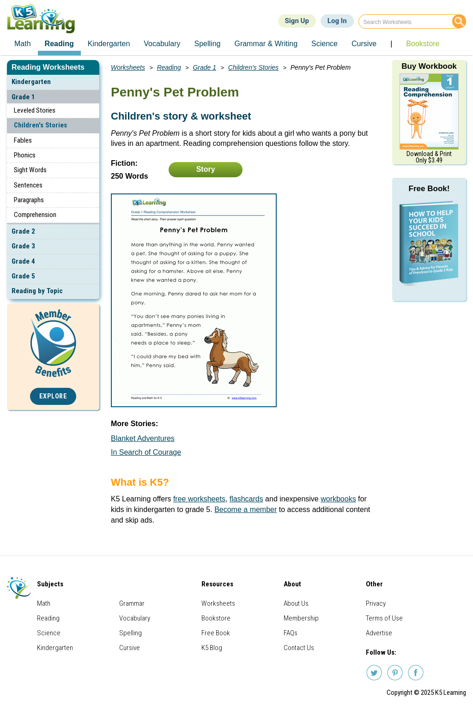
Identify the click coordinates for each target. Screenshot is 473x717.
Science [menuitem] (324, 44)
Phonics (25, 155)
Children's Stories (40, 125)
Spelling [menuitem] (207, 44)
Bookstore (215, 618)
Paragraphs (29, 200)
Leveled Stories (34, 110)
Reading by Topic (37, 291)
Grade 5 (23, 276)
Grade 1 (23, 97)
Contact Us (299, 648)
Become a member (245, 509)
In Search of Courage (146, 452)
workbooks (338, 499)
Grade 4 (23, 261)
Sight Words (30, 170)
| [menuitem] (391, 44)
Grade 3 (23, 246)
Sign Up (297, 21)
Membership (301, 618)
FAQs (290, 633)
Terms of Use (384, 618)
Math (43, 603)
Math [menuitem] (22, 44)
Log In (337, 21)
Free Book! (429, 188)
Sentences (28, 185)
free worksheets (199, 499)
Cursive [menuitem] (364, 44)
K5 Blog (211, 648)
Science (49, 633)
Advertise (379, 633)
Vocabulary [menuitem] (162, 44)
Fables (23, 140)
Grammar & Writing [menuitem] (265, 44)
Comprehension (35, 215)
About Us (296, 603)
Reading (169, 67)
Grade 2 (23, 231)
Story (205, 169)
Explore (53, 396)
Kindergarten (31, 82)
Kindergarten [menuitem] (109, 44)
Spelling (130, 633)
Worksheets (128, 67)
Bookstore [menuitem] (422, 44)
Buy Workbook (429, 66)
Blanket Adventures (143, 438)
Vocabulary (134, 618)
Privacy (376, 603)
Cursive (129, 648)
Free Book (215, 633)
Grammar (132, 603)
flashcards (246, 499)
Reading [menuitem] (59, 44)
